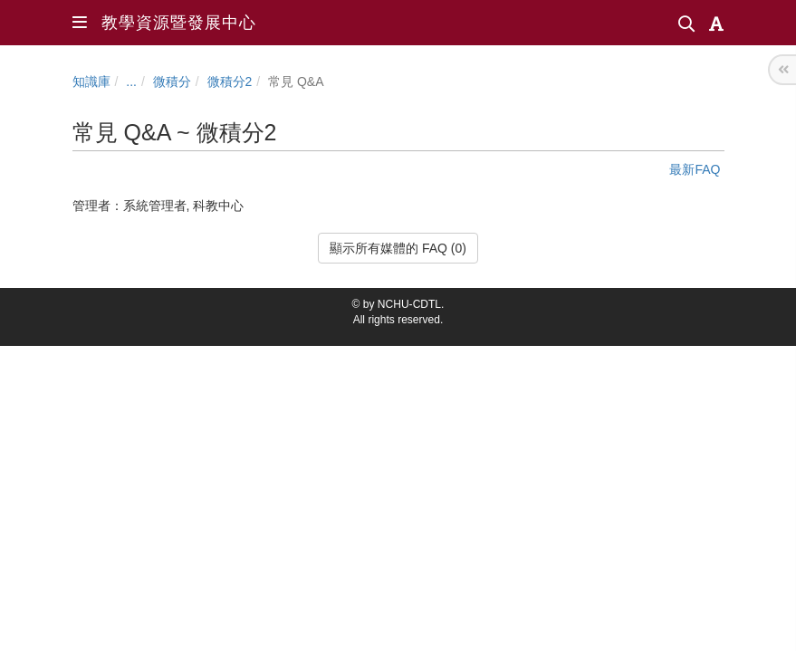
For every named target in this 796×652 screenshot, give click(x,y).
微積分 (172, 81)
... (131, 81)
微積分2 (230, 81)
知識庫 (91, 81)
